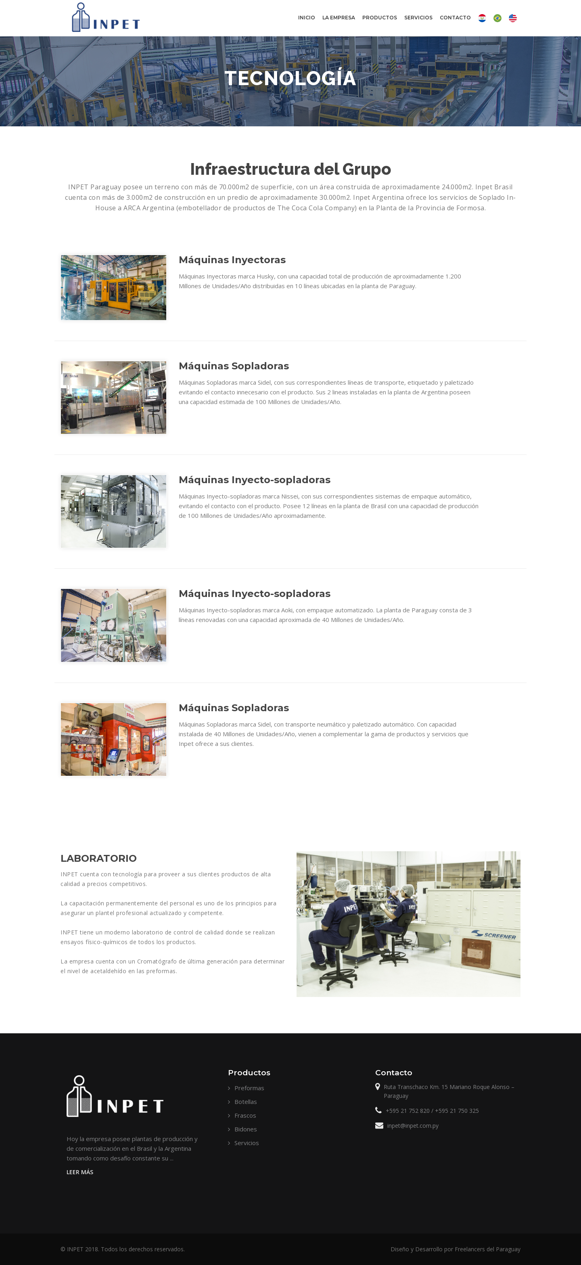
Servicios (418, 18)
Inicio (306, 18)
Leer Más (80, 1172)
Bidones (245, 1129)
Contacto (455, 24)
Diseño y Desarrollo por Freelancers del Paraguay (455, 1249)
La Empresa (338, 24)
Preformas (249, 1088)
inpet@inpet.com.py (413, 1125)
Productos (379, 24)
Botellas (245, 1101)
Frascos (245, 1115)
